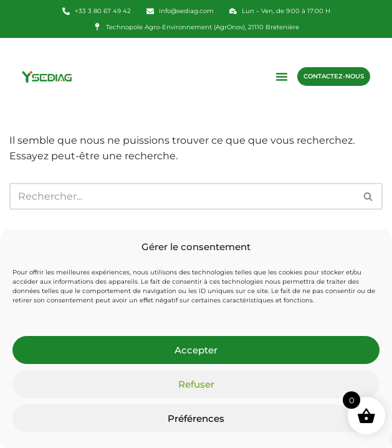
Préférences (196, 418)
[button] (281, 76)
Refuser (196, 384)
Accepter (196, 350)
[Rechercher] (182, 196)
